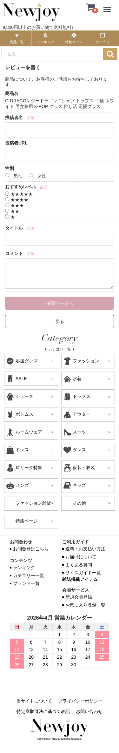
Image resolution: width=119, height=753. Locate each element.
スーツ (79, 431)
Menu (108, 6)
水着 (77, 378)
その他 (79, 503)
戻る (59, 321)
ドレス (22, 449)
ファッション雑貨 (33, 503)
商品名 (11, 93)
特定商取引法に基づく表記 (43, 711)
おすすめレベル (20, 186)
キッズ (79, 485)
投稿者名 (14, 117)
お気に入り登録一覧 (85, 605)
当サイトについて (34, 700)
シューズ (24, 396)
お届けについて (80, 556)
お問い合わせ (89, 711)
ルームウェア (29, 431)
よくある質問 (78, 564)
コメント (14, 253)
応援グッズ (27, 360)
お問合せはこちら (31, 548)
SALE (21, 378)
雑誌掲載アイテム (80, 579)
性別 (9, 168)
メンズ (22, 485)
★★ (12, 211)
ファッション (86, 360)
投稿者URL (16, 142)
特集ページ (27, 520)
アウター (81, 414)
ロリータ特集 (29, 467)
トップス (81, 396)
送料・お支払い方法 (85, 548)
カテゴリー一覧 (28, 575)
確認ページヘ (59, 303)
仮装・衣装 (84, 467)
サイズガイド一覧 (83, 572)
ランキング (24, 567)
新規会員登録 (78, 597)
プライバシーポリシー (80, 700)
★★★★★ (19, 194)
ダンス (79, 449)
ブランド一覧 (26, 583)
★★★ (14, 205)
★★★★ (16, 199)
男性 (14, 175)
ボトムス (24, 414)
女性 (37, 175)
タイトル (14, 228)
